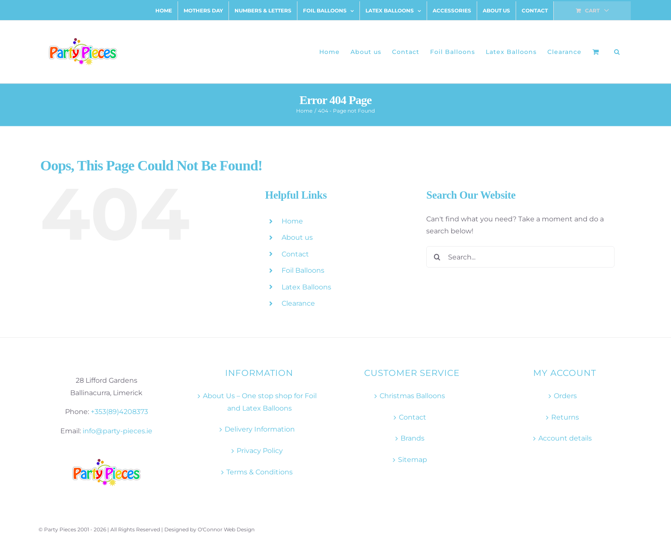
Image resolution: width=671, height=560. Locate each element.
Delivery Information (260, 429)
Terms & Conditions (259, 472)
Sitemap (412, 460)
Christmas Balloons (412, 396)
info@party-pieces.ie (117, 431)
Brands (413, 438)
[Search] (437, 257)
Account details (565, 438)
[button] (617, 52)
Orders (565, 396)
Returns (565, 417)
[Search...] (520, 257)
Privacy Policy (260, 451)
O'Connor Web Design (226, 529)
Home (292, 221)
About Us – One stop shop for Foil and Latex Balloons (260, 402)
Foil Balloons (303, 270)
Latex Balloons (306, 287)
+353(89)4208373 (119, 412)
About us (297, 237)
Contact (295, 254)
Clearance (298, 303)
